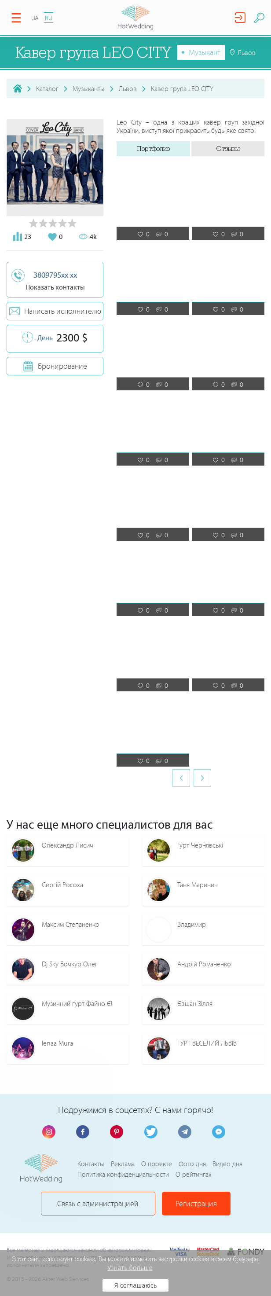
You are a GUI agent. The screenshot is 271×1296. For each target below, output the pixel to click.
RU (48, 18)
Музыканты (89, 88)
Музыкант (204, 52)
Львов (128, 88)
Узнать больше (129, 1268)
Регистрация (196, 1203)
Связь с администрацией (98, 1203)
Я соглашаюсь (135, 1285)
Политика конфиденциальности (123, 1174)
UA (35, 18)
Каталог (47, 88)
